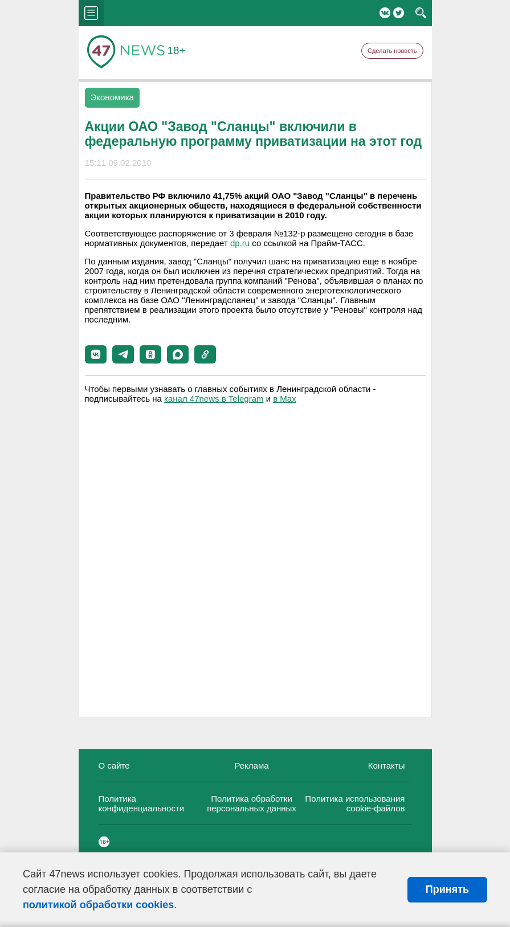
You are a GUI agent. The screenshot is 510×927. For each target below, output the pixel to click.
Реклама (251, 765)
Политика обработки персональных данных (251, 803)
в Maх (284, 398)
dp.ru (240, 243)
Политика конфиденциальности (142, 803)
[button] (96, 354)
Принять (447, 889)
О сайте (114, 765)
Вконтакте (385, 12)
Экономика (112, 97)
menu (91, 13)
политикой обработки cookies (98, 904)
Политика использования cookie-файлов (355, 803)
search (421, 13)
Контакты (386, 765)
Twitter (398, 12)
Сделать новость (392, 50)
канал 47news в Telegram (213, 398)
